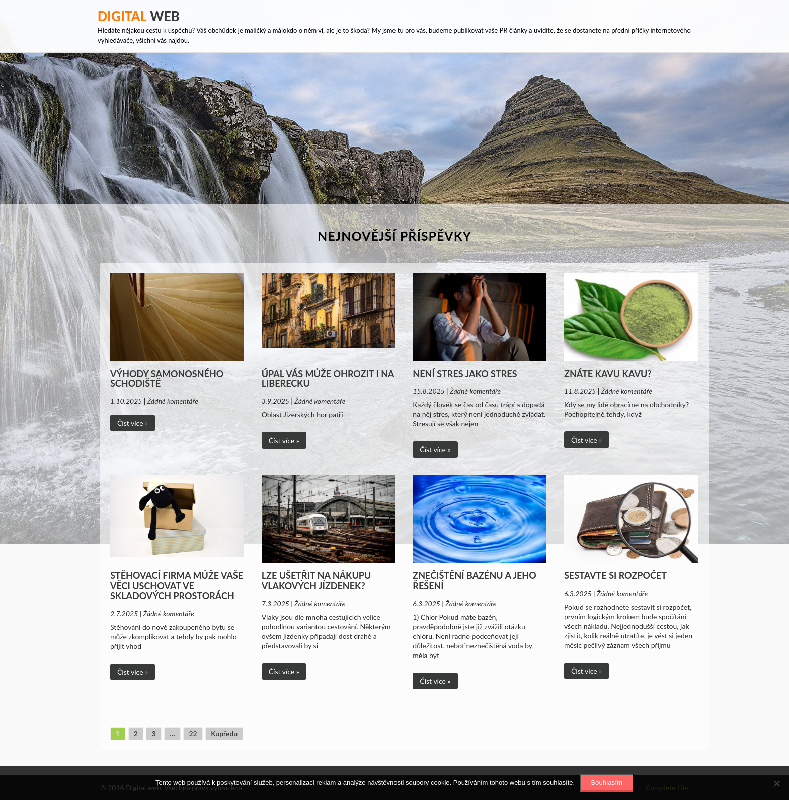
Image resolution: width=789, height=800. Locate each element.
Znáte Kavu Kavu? (608, 373)
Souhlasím (606, 782)
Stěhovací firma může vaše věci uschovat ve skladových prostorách (176, 585)
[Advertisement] (394, 128)
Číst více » (132, 423)
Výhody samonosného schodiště (166, 378)
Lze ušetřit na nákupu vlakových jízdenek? (316, 580)
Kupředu (224, 733)
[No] (776, 783)
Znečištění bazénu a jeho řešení (474, 580)
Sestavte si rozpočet (615, 575)
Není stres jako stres (465, 373)
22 (193, 733)
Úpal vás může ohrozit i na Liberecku (328, 378)
